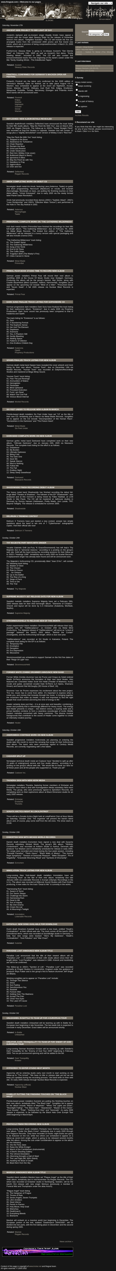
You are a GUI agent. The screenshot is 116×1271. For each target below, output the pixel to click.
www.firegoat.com (9, 2)
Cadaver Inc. (20, 773)
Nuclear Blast (21, 1087)
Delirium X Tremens (23, 530)
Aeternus (19, 209)
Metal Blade (20, 261)
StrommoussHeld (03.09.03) (88, 66)
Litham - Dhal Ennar (84, 47)
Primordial (19, 263)
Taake (17, 214)
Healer (18, 723)
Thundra (18, 804)
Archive (78, 115)
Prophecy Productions (24, 352)
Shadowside (20, 508)
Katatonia (19, 348)
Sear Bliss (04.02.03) (85, 71)
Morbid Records (22, 402)
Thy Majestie (20, 589)
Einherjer (19, 799)
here (89, 131)
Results (85, 115)
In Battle (18, 1032)
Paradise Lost (21, 1006)
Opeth (17, 350)
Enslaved (19, 801)
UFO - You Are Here (84, 49)
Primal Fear (20, 294)
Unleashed (19, 1035)
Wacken (18, 111)
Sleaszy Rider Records (25, 67)
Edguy (17, 100)
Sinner (18, 109)
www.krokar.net (35, 1266)
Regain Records (22, 174)
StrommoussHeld (22, 664)
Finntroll (18, 97)
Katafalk (18, 943)
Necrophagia (20, 212)
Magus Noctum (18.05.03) (87, 68)
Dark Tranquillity (22, 1058)
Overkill (18, 106)
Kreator (18, 1060)
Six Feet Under (21, 428)
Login (17, 18)
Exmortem (19, 863)
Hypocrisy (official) (23, 1085)
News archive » (66, 1241)
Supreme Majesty (22, 613)
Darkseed (19, 477)
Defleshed (19, 171)
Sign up (24, 18)
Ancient (18, 65)
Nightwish (19, 104)
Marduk (18, 102)
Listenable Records (23, 916)
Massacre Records (23, 480)
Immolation (20, 914)
